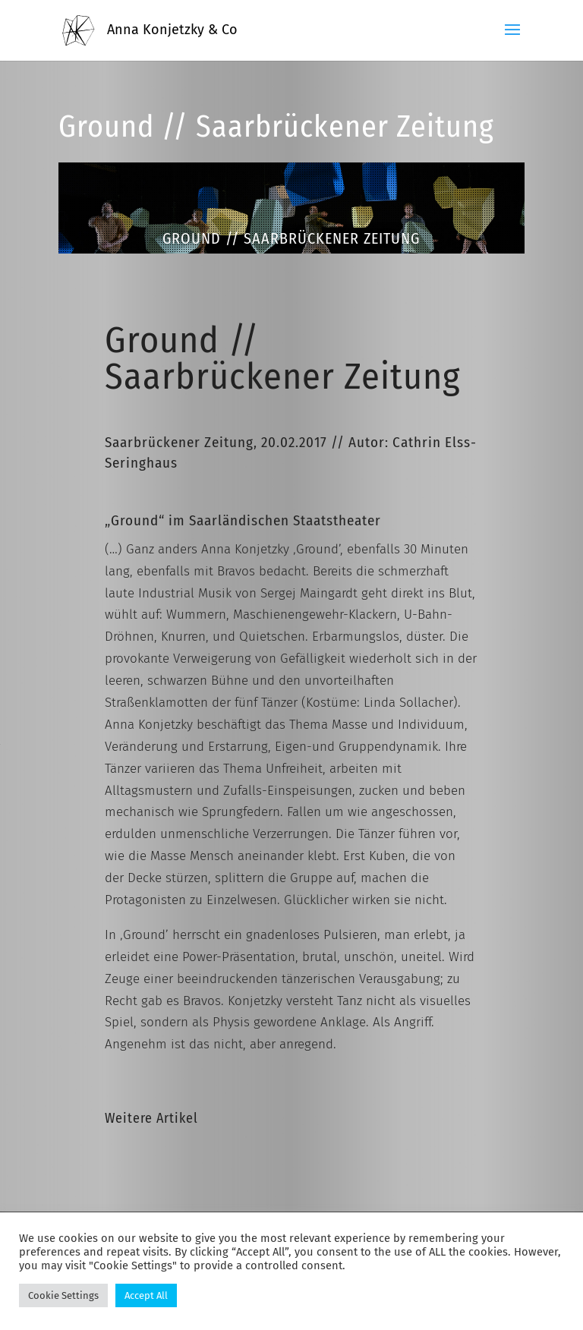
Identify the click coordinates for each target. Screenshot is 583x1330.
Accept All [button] (146, 1295)
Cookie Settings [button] (63, 1295)
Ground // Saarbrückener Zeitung (276, 127)
